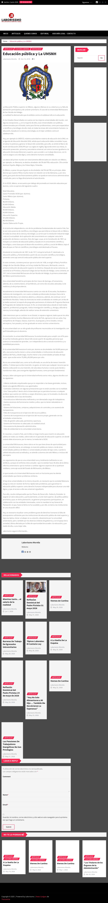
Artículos (16, 33)
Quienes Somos (30, 33)
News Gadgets (41, 896)
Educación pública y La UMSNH (20, 41)
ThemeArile (5, 899)
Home (5, 41)
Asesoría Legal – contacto (64, 33)
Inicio (5, 33)
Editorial (45, 33)
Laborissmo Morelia (10, 59)
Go (101, 58)
